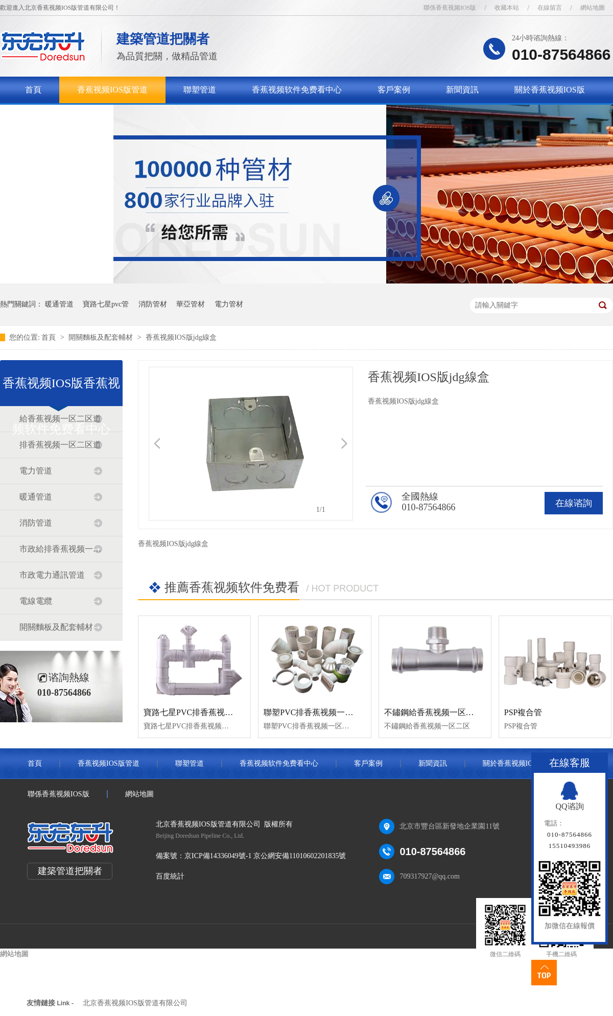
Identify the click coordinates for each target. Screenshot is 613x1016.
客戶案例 (394, 89)
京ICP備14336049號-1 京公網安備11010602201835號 (265, 856)
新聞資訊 (462, 89)
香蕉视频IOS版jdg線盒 (181, 337)
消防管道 (35, 522)
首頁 (33, 89)
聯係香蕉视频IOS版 (449, 7)
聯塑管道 (199, 89)
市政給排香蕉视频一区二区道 (60, 549)
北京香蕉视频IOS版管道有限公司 (135, 1003)
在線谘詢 (573, 503)
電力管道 (35, 470)
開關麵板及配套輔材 (101, 337)
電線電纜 (35, 601)
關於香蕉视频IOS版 (549, 89)
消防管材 (152, 304)
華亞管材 (190, 304)
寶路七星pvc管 (106, 304)
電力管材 (229, 304)
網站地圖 (592, 7)
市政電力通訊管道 (52, 575)
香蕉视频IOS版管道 (112, 89)
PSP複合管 (523, 712)
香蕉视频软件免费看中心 (297, 89)
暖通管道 (59, 304)
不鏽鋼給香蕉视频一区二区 (433, 712)
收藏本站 (506, 7)
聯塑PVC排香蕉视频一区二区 (316, 712)
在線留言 (549, 7)
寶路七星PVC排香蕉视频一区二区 (205, 712)
